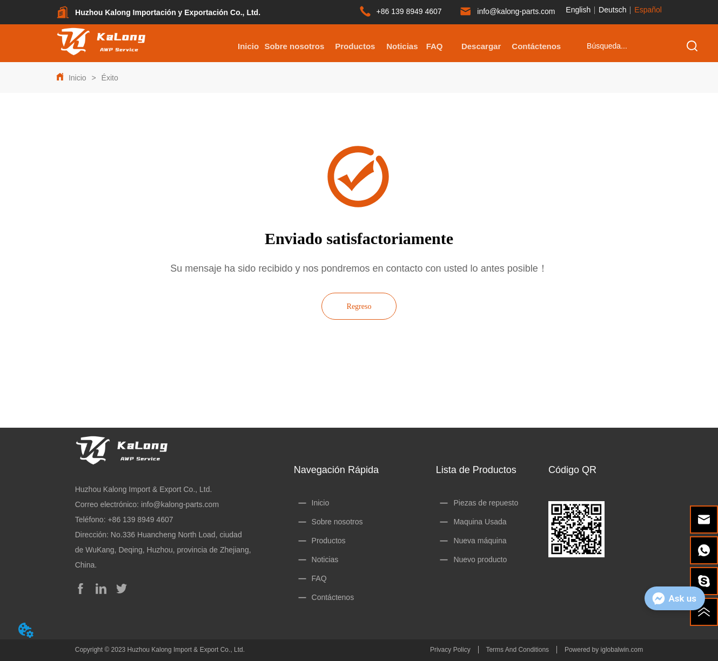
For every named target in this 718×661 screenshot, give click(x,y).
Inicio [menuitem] (248, 46)
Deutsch (612, 9)
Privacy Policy (450, 649)
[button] (355, 46)
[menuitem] (355, 45)
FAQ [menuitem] (434, 46)
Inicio (77, 77)
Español (648, 9)
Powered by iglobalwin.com (604, 649)
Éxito (108, 77)
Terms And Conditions (517, 649)
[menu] (396, 45)
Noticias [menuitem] (402, 46)
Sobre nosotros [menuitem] (294, 46)
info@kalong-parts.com (180, 504)
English (578, 9)
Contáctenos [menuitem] (536, 46)
